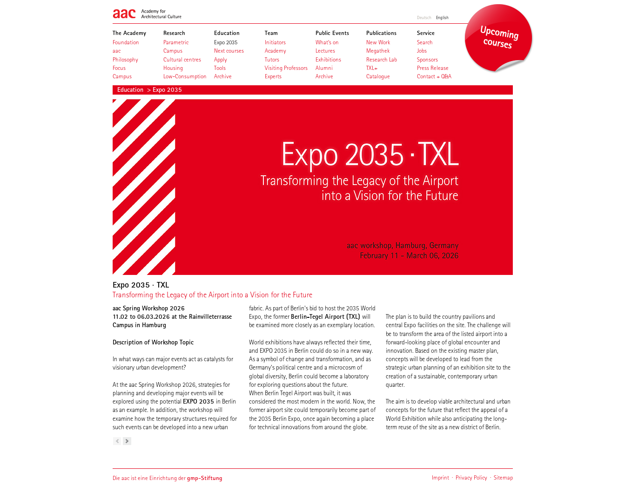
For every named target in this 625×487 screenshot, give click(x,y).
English (442, 17)
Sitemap (503, 477)
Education (131, 89)
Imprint (440, 477)
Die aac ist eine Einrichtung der (167, 477)
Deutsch (424, 17)
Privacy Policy (471, 477)
